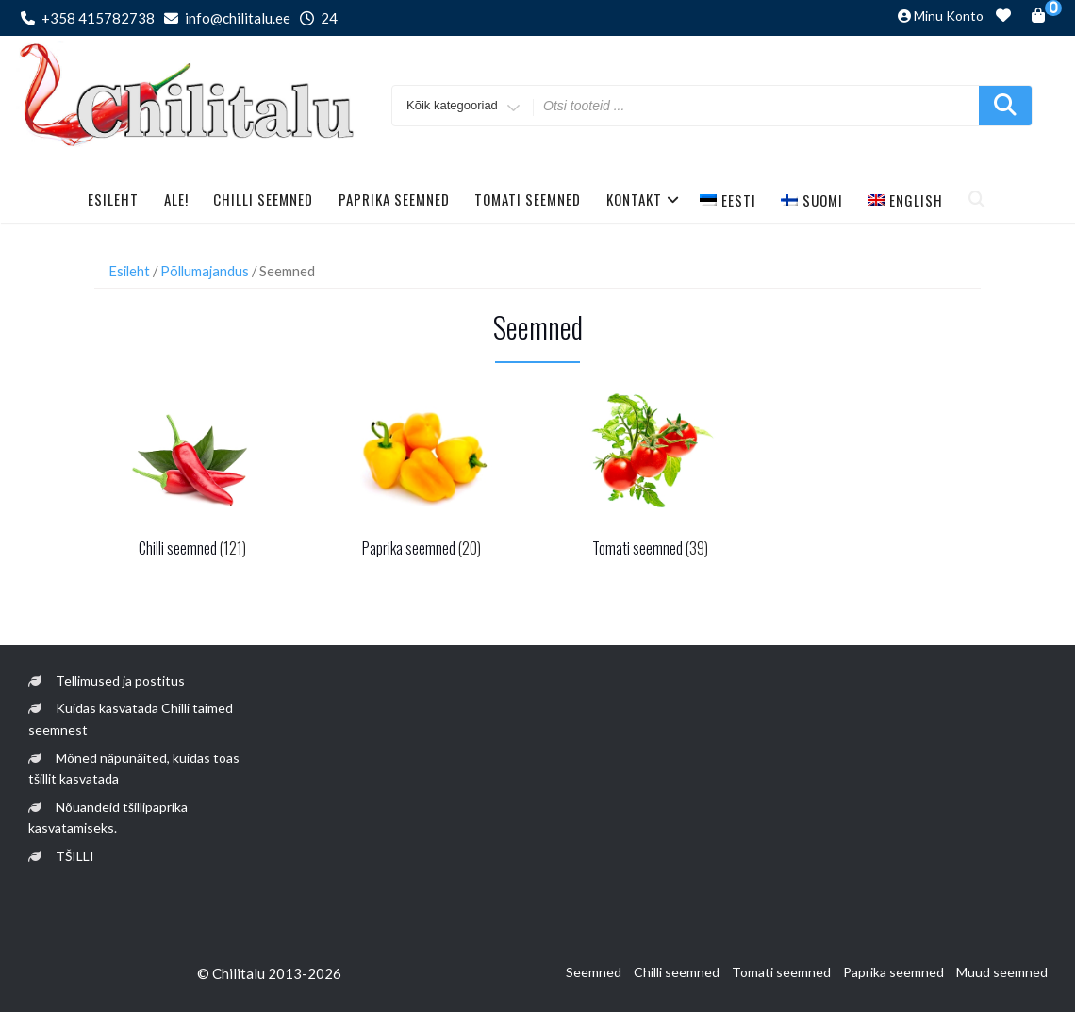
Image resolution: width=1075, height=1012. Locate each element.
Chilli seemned (263, 199)
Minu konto (949, 16)
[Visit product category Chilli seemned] (191, 474)
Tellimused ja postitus (120, 680)
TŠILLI (75, 856)
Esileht (113, 199)
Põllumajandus (204, 270)
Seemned (593, 972)
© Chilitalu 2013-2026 (269, 973)
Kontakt (643, 199)
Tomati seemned (527, 199)
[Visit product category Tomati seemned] (650, 474)
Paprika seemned (394, 199)
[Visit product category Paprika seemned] (421, 474)
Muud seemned (1002, 972)
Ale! (176, 199)
